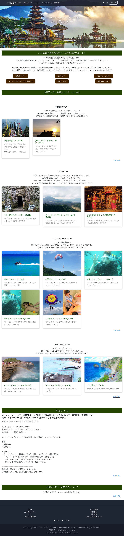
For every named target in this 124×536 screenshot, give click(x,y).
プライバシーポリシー (94, 517)
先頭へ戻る (116, 160)
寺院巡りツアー (21, 76)
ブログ (113, 3)
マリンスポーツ (47, 3)
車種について (62, 81)
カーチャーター (29, 3)
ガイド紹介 (94, 509)
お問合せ (57, 3)
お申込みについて (103, 81)
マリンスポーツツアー (103, 76)
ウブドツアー (62, 76)
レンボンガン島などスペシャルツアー (20, 81)
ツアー (38, 3)
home (30, 509)
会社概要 (94, 514)
